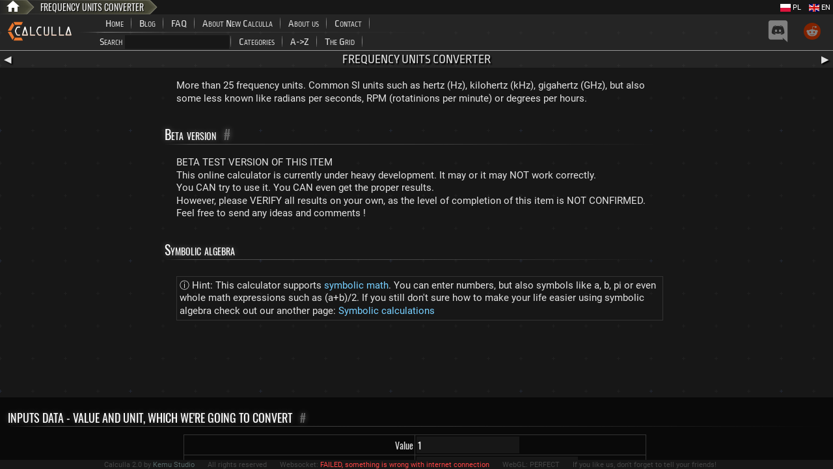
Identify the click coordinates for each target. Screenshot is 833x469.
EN (819, 7)
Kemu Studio (174, 465)
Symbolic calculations (386, 311)
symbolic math (356, 285)
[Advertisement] (416, 361)
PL (790, 7)
